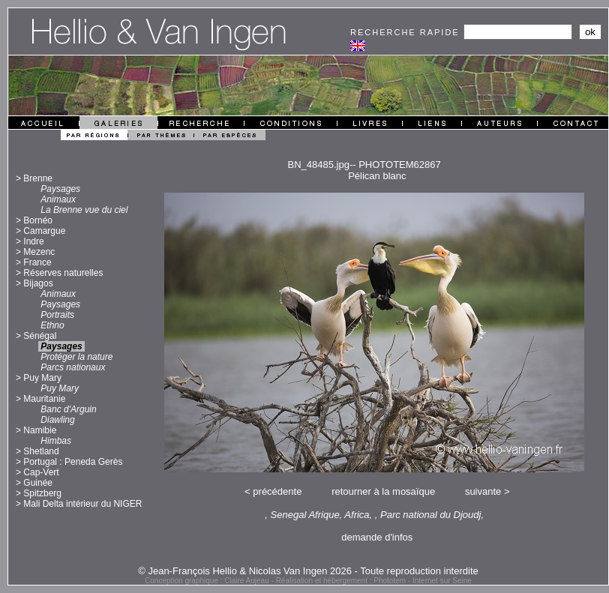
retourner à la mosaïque (383, 491)
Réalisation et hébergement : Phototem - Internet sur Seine (374, 581)
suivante (483, 491)
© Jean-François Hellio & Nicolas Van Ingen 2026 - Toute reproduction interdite (308, 571)
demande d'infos (376, 537)
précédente (277, 491)
